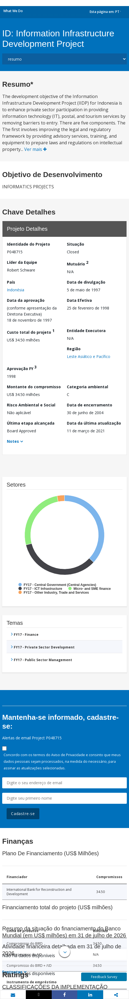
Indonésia (15, 289)
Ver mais (35, 149)
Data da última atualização (94, 423)
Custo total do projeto (30, 331)
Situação (75, 244)
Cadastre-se (23, 813)
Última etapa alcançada (30, 423)
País (11, 282)
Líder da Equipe (22, 262)
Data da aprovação (26, 300)
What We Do (13, 11)
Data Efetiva (79, 300)
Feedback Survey (104, 976)
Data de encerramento (89, 405)
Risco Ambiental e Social (31, 405)
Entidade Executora (86, 330)
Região (74, 348)
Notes (13, 441)
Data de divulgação (86, 282)
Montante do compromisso (34, 386)
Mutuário (77, 263)
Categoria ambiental (87, 386)
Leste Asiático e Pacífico (88, 356)
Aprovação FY (22, 367)
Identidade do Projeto (28, 244)
